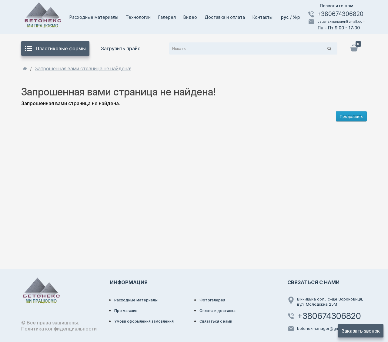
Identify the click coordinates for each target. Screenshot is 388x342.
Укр (296, 17)
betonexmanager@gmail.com (336, 21)
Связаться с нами (215, 321)
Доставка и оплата (225, 17)
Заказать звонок (361, 331)
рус (285, 17)
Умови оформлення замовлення (144, 321)
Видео (190, 17)
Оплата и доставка (217, 310)
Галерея (167, 17)
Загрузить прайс (120, 48)
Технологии (138, 17)
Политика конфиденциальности (59, 329)
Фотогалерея (212, 300)
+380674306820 (335, 14)
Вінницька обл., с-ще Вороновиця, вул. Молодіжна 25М (325, 302)
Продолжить (351, 116)
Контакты (263, 17)
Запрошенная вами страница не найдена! (83, 68)
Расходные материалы (93, 17)
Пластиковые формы (55, 48)
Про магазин (125, 310)
